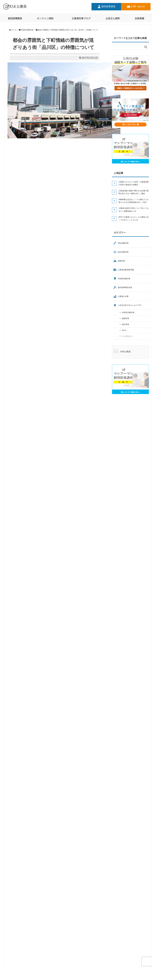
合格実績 (139, 18)
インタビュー (127, 336)
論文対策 (125, 324)
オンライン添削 (45, 18)
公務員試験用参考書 (126, 270)
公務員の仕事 (123, 296)
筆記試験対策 (123, 243)
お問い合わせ (136, 6)
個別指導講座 (106, 6)
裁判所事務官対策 (125, 287)
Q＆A (124, 330)
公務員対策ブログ (81, 18)
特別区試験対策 (124, 279)
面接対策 (121, 261)
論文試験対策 (123, 252)
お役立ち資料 (113, 18)
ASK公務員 (125, 351)
